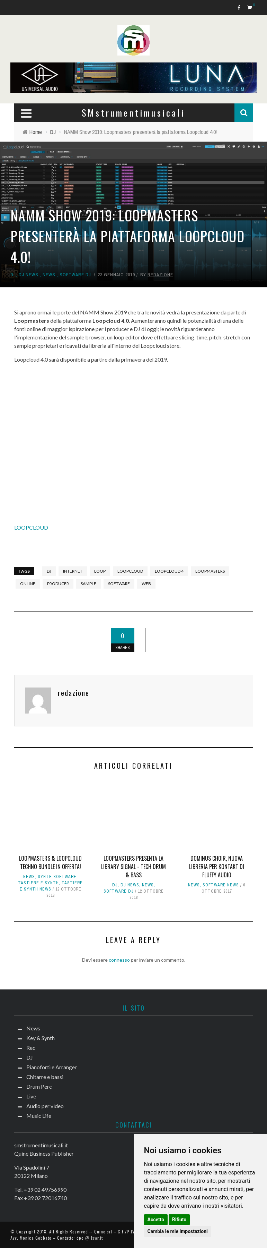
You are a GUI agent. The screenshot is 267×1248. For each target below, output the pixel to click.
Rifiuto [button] (179, 1219)
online (27, 583)
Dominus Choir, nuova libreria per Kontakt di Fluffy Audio (216, 866)
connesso (119, 960)
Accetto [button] (156, 1219)
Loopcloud (130, 571)
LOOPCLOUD (31, 527)
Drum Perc (39, 1086)
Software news (221, 885)
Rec (30, 1047)
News (49, 275)
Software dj (75, 275)
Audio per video (45, 1106)
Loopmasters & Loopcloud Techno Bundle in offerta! (50, 862)
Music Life (38, 1115)
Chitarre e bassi (44, 1076)
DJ (13, 275)
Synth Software (57, 876)
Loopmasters (210, 571)
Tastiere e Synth (38, 883)
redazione (160, 275)
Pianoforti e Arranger (51, 1067)
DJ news (28, 275)
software (119, 583)
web (146, 583)
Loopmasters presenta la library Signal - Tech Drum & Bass (133, 866)
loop (100, 571)
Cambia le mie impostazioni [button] (178, 1231)
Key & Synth (40, 1038)
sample (88, 583)
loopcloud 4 (169, 571)
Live (31, 1096)
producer (58, 583)
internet (72, 571)
